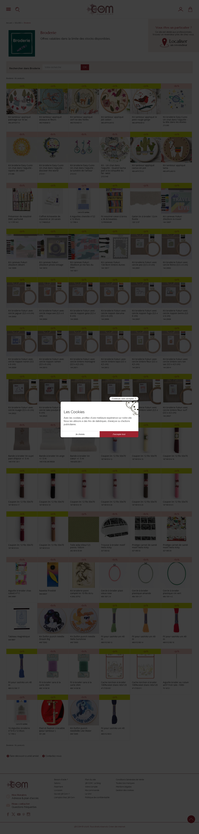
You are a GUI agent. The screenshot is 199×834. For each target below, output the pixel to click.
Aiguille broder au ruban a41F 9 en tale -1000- (176, 683)
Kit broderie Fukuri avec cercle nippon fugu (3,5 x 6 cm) (145, 313)
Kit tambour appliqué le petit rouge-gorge (144, 118)
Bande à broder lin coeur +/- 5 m (80, 457)
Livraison (58, 790)
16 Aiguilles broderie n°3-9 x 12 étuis (19, 729)
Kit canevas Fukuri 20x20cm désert (17, 263)
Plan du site (90, 780)
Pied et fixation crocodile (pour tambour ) (52, 729)
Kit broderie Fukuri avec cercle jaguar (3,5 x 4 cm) (21, 312)
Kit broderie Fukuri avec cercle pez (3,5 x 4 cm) (144, 263)
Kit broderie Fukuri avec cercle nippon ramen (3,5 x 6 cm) (51, 362)
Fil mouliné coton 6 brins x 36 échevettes (114, 218)
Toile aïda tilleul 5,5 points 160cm (80, 546)
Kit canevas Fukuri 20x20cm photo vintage (51, 263)
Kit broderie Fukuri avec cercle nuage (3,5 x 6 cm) (21, 408)
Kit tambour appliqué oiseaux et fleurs (50, 118)
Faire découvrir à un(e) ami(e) (24, 756)
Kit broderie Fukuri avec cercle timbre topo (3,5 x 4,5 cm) (113, 362)
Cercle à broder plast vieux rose (112, 592)
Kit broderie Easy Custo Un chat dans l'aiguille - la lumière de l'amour (82, 168)
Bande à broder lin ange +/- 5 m (52, 457)
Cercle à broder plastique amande (141, 592)
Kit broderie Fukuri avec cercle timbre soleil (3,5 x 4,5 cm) (145, 410)
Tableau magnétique (19, 636)
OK (85, 67)
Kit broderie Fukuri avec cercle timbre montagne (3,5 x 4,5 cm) (82, 362)
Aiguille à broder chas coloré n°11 (19, 592)
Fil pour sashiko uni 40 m (113, 638)
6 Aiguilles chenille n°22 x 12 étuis (82, 218)
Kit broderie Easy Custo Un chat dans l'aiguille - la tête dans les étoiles (175, 119)
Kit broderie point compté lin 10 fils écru (81, 592)
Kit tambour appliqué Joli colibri (112, 118)
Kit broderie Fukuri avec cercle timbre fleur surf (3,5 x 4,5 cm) (175, 410)
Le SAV (88, 794)
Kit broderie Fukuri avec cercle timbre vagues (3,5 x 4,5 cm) (113, 410)
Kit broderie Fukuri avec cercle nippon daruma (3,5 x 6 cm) (113, 313)
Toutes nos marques (125, 783)
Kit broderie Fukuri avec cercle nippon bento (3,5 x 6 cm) (175, 313)
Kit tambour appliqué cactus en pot (143, 166)
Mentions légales (124, 787)
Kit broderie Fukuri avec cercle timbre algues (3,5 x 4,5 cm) (83, 410)
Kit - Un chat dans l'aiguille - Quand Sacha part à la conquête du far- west (113, 169)
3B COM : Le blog (93, 783)
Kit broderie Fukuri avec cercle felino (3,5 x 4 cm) (175, 263)
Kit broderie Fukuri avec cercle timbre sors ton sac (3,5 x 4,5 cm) (175, 362)
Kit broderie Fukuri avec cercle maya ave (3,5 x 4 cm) (51, 313)
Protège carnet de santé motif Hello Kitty (144, 546)
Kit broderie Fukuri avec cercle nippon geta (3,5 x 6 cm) (82, 313)
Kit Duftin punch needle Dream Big (51, 638)
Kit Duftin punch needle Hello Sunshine (82, 638)
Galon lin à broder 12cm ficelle (144, 218)
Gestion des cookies (125, 790)
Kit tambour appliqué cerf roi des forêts (81, 118)
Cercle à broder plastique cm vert (172, 592)
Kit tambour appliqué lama (174, 166)
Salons (57, 783)
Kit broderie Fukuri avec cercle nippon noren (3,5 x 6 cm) (21, 362)
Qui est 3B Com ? (61, 794)
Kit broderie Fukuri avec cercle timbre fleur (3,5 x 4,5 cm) (144, 362)
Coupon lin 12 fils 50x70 (113, 455)
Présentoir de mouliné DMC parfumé (19, 218)
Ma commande (92, 790)
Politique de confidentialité (97, 797)
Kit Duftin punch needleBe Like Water (80, 729)
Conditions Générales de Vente (130, 780)
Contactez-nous (53, 756)
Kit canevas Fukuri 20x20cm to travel (172, 218)
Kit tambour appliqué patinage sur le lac (19, 118)
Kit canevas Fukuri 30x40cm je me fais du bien (81, 265)
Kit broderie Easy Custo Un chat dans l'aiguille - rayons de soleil (20, 168)
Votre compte (91, 787)
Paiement (58, 787)
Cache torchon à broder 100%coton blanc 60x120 (114, 683)
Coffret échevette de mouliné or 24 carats (50, 218)
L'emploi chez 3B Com (64, 797)
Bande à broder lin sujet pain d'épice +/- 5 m (21, 457)
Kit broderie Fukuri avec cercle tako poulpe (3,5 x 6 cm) (51, 410)
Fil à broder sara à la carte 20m (50, 683)
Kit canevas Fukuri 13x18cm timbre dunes (113, 263)
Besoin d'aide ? (61, 780)
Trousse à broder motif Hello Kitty (113, 546)
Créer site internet (117, 826)
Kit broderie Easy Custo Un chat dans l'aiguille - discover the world (51, 168)
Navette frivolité (47, 590)
